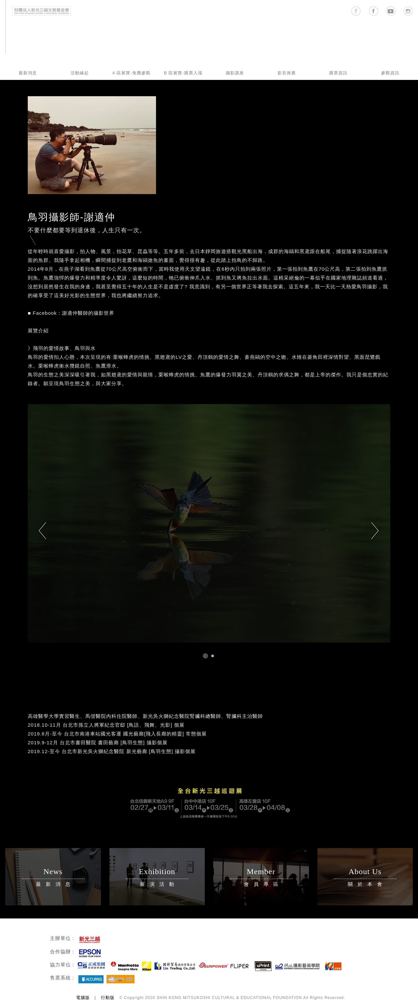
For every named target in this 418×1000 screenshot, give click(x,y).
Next (375, 531)
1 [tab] (205, 656)
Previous (43, 531)
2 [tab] (212, 656)
